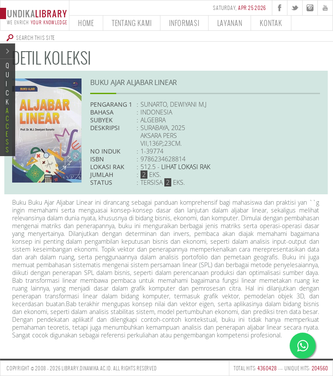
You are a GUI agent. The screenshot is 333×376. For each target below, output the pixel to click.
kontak (271, 22)
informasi (184, 22)
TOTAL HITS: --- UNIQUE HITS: (281, 368)
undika (34, 16)
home (86, 22)
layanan (229, 22)
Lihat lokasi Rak (185, 167)
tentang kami (131, 22)
